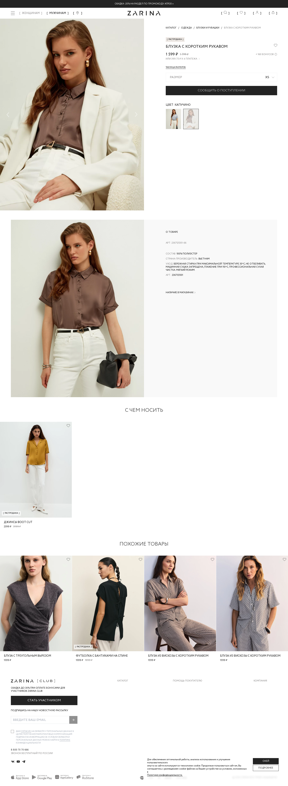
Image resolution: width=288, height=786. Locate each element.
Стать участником (44, 700)
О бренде (259, 686)
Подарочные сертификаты (191, 717)
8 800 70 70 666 (20, 749)
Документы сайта (185, 725)
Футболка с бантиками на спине (102, 656)
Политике (64, 740)
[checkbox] (12, 731)
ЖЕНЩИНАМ (31, 13)
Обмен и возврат (184, 694)
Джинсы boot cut (18, 522)
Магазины (260, 717)
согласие (26, 731)
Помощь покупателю (187, 680)
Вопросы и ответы (185, 702)
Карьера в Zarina (264, 694)
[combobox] (221, 77)
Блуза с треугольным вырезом (27, 656)
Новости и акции (265, 710)
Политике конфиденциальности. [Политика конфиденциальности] (165, 775)
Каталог (122, 680)
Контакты (260, 702)
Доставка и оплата (186, 686)
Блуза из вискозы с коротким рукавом (178, 656)
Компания (260, 680)
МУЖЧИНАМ (57, 13)
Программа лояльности (189, 710)
